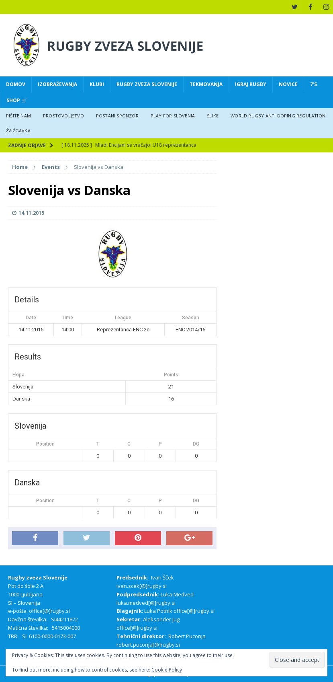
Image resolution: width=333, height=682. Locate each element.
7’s (313, 84)
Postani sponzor (117, 115)
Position (45, 443)
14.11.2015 (31, 212)
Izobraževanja (57, 84)
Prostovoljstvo (63, 115)
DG (196, 443)
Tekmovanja (206, 84)
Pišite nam (18, 115)
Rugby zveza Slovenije (146, 84)
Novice (288, 84)
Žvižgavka (18, 130)
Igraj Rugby (250, 84)
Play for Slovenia (173, 115)
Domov (15, 84)
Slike (213, 115)
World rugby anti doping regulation (278, 115)
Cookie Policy (166, 669)
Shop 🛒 (16, 100)
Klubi (97, 84)
